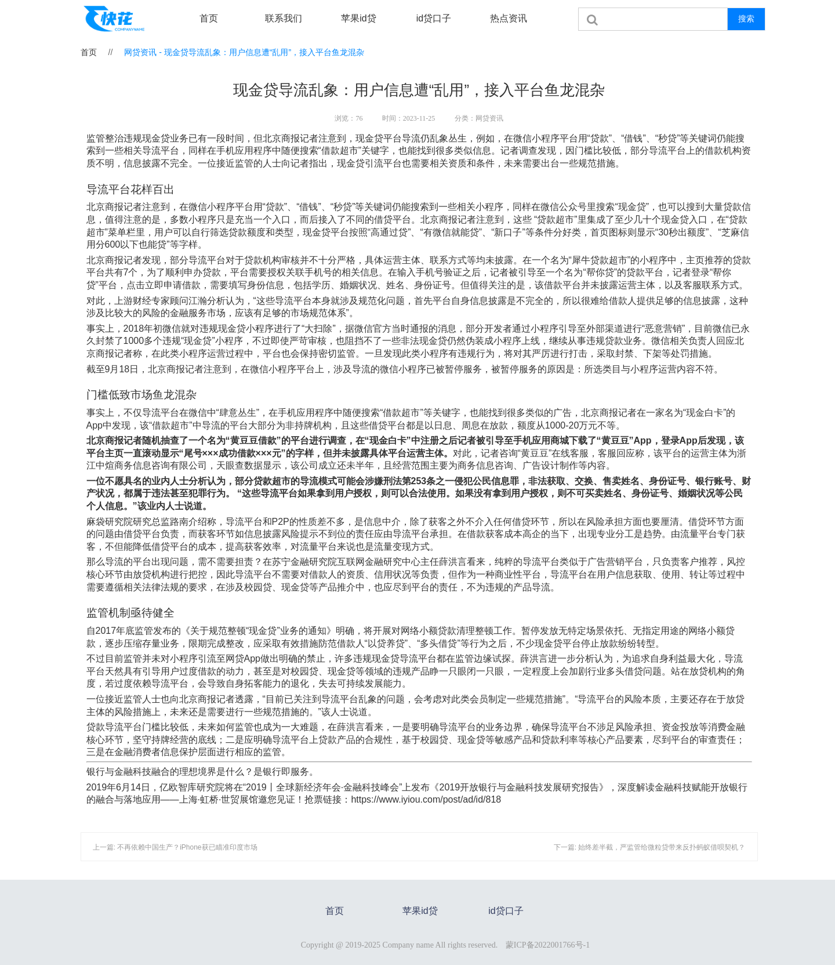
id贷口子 (433, 18)
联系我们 (283, 18)
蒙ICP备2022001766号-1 (548, 945)
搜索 (746, 18)
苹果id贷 (358, 18)
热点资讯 (508, 18)
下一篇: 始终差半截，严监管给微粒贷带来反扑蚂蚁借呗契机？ (650, 847)
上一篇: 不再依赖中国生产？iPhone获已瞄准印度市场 (175, 847)
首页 (208, 18)
